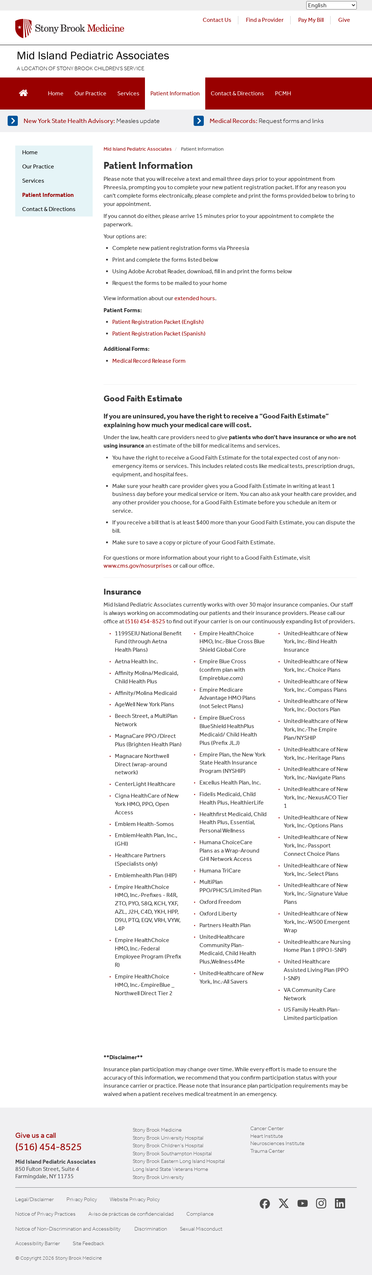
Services (128, 93)
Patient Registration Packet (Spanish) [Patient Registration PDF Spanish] (159, 333)
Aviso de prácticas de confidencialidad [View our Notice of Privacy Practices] (131, 1214)
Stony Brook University (158, 1177)
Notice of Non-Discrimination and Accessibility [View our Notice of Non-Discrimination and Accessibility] (68, 1229)
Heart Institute (266, 1136)
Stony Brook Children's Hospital (168, 1145)
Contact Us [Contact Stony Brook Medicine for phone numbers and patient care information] (217, 19)
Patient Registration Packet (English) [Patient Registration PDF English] (158, 321)
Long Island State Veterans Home (170, 1169)
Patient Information (175, 93)
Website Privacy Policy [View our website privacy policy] (135, 1199)
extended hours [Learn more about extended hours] (194, 298)
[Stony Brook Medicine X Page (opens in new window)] (283, 1202)
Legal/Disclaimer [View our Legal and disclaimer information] (34, 1199)
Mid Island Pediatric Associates (93, 55)
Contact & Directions (237, 93)
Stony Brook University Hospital (168, 1138)
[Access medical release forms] (277, 121)
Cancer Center (267, 1128)
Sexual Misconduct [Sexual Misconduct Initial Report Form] (201, 1229)
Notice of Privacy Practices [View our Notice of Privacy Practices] (45, 1214)
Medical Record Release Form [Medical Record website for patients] (149, 360)
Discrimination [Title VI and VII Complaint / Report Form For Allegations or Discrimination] (150, 1229)
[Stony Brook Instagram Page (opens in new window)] (321, 1202)
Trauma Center (267, 1151)
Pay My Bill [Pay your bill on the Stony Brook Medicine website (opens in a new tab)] (311, 19)
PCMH (283, 93)
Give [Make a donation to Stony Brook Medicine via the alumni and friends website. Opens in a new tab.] (344, 19)
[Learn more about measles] (91, 121)
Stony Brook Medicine (157, 1130)
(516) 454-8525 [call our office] (145, 621)
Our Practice (90, 93)
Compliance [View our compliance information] (200, 1214)
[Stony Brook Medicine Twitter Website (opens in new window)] (302, 1202)
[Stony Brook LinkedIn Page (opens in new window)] (340, 1202)
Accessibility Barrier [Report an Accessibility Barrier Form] (37, 1243)
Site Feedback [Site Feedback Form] (88, 1243)
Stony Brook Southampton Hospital (172, 1153)
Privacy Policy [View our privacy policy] (81, 1199)
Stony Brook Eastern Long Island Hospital (179, 1161)
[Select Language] (331, 5)
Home (56, 93)
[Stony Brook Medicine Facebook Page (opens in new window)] (265, 1203)
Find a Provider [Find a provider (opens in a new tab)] (265, 19)
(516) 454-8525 (48, 1147)
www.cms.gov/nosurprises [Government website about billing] (138, 565)
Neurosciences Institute (277, 1143)
